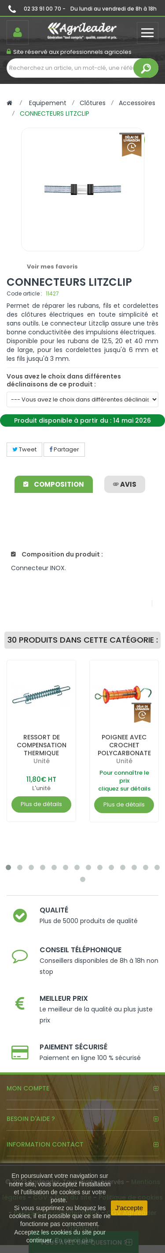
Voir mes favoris (52, 266)
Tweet (24, 449)
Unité (41, 761)
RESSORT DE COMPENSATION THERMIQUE (41, 745)
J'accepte (129, 1207)
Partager (64, 449)
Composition (53, 484)
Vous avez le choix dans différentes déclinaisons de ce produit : (64, 380)
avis (124, 484)
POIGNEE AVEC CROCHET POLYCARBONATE (124, 745)
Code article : (24, 293)
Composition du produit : (57, 554)
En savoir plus (74, 1240)
